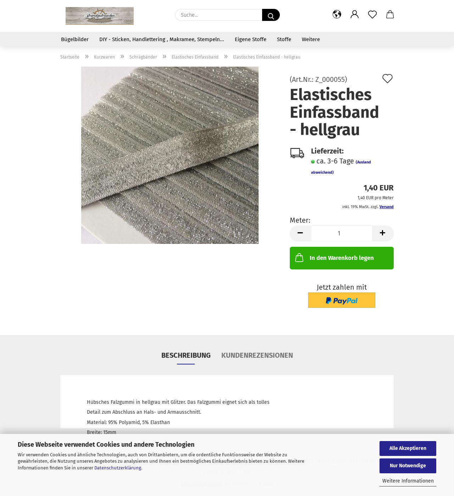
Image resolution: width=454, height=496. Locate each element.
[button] (337, 15)
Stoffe (284, 39)
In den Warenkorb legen (334, 257)
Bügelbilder (75, 39)
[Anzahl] (341, 233)
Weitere (311, 39)
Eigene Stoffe (250, 39)
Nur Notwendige (408, 466)
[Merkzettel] (372, 15)
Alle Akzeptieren (407, 448)
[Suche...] (271, 15)
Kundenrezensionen (257, 355)
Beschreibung (186, 355)
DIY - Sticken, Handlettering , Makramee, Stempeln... (161, 39)
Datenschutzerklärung (117, 467)
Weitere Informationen (408, 481)
